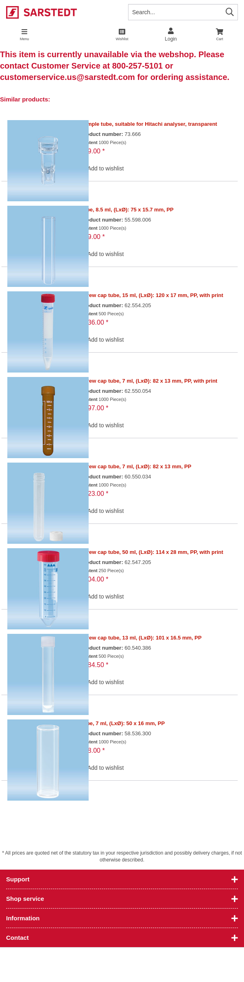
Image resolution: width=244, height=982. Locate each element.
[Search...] (183, 12)
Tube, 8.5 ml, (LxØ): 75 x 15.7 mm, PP (127, 210)
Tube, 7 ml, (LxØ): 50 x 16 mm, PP (123, 723)
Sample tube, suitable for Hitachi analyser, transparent (149, 124)
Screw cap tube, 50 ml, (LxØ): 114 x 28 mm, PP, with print (152, 552)
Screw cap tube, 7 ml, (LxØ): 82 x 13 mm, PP (136, 466)
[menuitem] (219, 34)
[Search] (230, 12)
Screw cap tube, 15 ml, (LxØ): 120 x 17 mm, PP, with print (152, 295)
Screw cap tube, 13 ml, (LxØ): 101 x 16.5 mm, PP (141, 638)
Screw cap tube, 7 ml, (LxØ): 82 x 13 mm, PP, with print (149, 381)
